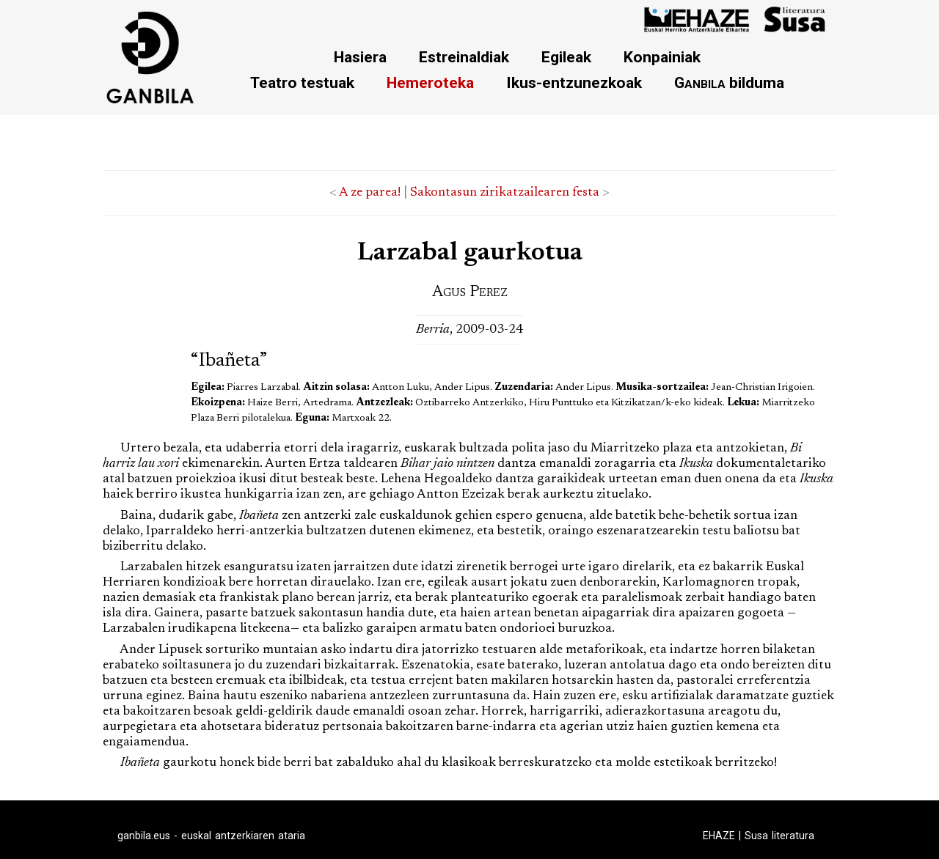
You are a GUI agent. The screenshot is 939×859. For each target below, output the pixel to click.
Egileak (566, 57)
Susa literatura (779, 835)
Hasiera (360, 57)
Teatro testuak (302, 82)
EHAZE (719, 835)
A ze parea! (370, 192)
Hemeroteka (430, 82)
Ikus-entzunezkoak (574, 82)
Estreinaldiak (464, 57)
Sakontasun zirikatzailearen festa (504, 192)
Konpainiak (662, 57)
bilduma (729, 82)
